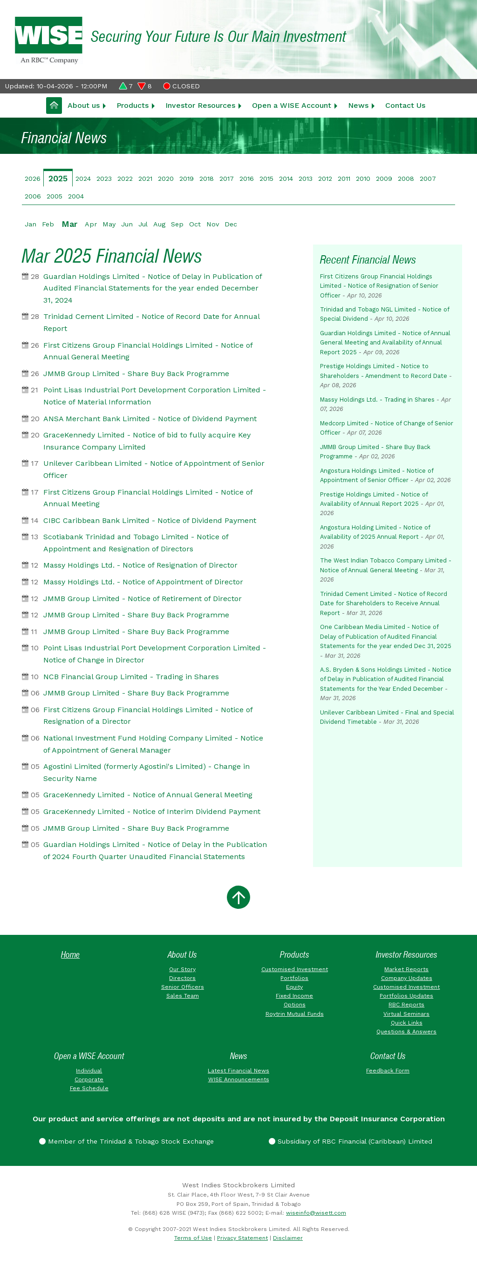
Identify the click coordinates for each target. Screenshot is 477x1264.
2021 (145, 178)
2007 (428, 178)
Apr (91, 224)
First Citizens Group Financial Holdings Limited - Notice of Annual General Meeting (147, 351)
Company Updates (406, 978)
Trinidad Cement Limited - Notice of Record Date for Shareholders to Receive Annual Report (383, 603)
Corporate (89, 1079)
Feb (48, 224)
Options (295, 1004)
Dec (231, 224)
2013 (306, 178)
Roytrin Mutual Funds (295, 1014)
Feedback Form (387, 1070)
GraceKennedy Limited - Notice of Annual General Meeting (147, 794)
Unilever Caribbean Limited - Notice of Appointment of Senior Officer (154, 469)
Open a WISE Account (291, 105)
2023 (104, 178)
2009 (384, 178)
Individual (89, 1070)
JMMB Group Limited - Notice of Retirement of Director (142, 598)
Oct (195, 224)
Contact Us (405, 105)
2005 (54, 196)
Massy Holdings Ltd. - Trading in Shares (377, 399)
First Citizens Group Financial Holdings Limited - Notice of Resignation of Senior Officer (379, 286)
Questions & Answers (406, 1031)
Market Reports (406, 969)
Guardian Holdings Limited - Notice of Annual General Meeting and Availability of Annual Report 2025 (385, 343)
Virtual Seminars (406, 1014)
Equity (294, 987)
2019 (186, 178)
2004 (76, 196)
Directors (182, 978)
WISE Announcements (238, 1079)
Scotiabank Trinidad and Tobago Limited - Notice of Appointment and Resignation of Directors (135, 542)
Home (70, 955)
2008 (406, 178)
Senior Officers (182, 987)
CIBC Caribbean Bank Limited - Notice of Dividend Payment (149, 520)
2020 (166, 178)
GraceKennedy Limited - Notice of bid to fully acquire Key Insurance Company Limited (147, 440)
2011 (344, 178)
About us (84, 105)
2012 (325, 178)
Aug (159, 224)
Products (132, 105)
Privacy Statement (242, 1238)
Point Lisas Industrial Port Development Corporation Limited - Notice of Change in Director (154, 653)
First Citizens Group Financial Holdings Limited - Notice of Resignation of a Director (147, 715)
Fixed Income (294, 996)
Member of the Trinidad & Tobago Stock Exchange (126, 1141)
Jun (127, 224)
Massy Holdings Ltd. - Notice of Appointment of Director (143, 581)
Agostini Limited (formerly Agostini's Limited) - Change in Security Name (146, 772)
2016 (246, 178)
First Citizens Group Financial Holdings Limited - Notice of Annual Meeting (147, 498)
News (358, 105)
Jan (30, 224)
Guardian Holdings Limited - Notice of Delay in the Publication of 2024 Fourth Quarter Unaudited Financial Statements (155, 850)
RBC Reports (406, 1004)
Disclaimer (288, 1238)
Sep (177, 224)
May (109, 224)
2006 (33, 196)
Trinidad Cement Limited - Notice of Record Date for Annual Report (151, 322)
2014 (286, 178)
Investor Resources (200, 105)
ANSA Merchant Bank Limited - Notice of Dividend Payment (150, 418)
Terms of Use (193, 1238)
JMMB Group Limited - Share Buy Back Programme (136, 373)
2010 (363, 178)
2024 (83, 178)
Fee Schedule (89, 1088)
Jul (143, 224)
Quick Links (406, 1022)
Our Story (182, 969)
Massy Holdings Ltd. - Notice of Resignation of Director (140, 565)
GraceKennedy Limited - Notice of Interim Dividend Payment (151, 811)
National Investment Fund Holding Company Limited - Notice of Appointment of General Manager (153, 744)
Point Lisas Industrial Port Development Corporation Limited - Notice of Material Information (154, 395)
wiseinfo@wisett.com (316, 1213)
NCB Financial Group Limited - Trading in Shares (131, 676)
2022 (125, 178)
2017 (226, 178)
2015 (266, 178)
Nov (212, 224)
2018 (206, 178)
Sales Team (182, 996)
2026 (33, 178)
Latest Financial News (238, 1070)
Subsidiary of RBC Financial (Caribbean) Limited (350, 1141)
